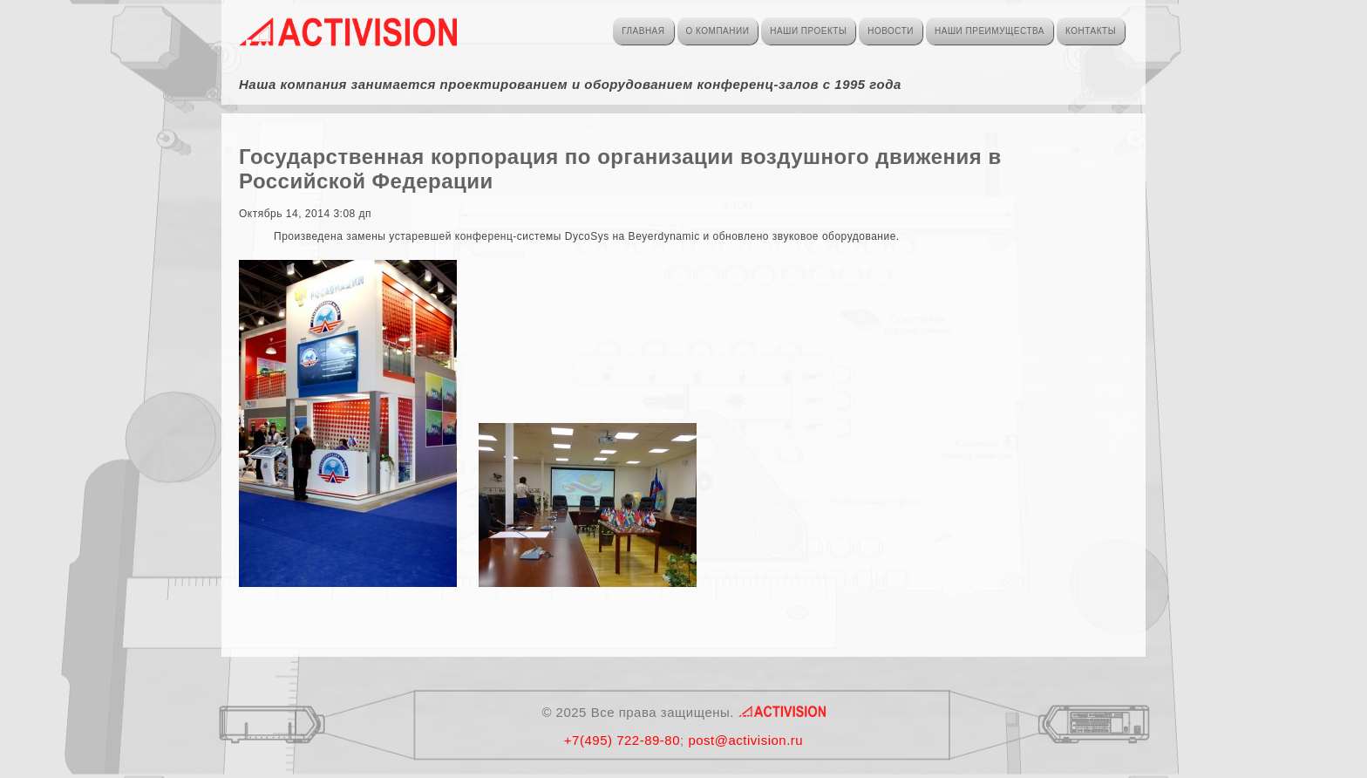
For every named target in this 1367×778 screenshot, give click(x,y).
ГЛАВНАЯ (643, 31)
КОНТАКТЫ (1090, 31)
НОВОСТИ (890, 31)
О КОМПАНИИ (718, 31)
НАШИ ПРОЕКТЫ (808, 31)
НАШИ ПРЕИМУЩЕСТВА (989, 31)
